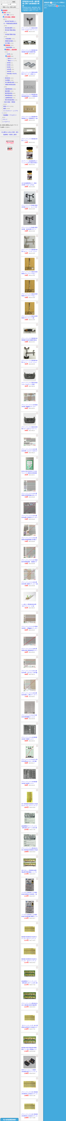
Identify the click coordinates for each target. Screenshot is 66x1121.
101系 (8, 54)
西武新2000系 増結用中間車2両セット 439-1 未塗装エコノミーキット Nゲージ (29, 1049)
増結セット (11, 60)
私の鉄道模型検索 (9, 1120)
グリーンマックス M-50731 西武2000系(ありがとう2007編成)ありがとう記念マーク (29, 761)
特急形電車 (9, 47)
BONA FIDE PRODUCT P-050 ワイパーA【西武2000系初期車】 (29, 473)
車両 (4, 12)
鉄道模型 (5, 10)
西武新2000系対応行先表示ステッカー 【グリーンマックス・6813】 (29, 960)
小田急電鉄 (8, 38)
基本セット (11, 58)
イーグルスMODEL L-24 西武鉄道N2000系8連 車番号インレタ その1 (29, 916)
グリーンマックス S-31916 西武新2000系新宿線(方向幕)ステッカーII (29, 539)
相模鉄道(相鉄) (9, 41)
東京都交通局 (8, 28)
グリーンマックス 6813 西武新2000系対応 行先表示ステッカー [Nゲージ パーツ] (29, 1116)
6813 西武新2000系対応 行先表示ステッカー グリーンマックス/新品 (29, 805)
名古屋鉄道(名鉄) (9, 82)
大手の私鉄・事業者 (9, 17)
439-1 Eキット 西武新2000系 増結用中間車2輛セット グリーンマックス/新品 (29, 872)
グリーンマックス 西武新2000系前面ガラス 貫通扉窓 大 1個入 (29, 118)
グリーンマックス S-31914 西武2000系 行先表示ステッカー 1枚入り (29, 517)
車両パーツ (6, 106)
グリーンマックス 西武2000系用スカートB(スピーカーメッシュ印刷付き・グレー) (29, 428)
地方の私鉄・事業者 (9, 102)
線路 (4, 108)
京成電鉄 (7, 80)
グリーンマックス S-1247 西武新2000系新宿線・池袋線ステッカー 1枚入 (29, 561)
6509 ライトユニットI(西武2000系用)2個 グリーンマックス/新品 (29, 1071)
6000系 (8, 65)
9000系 (8, 67)
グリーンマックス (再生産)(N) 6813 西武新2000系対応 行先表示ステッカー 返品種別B (29, 850)
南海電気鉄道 (8, 95)
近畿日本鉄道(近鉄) (10, 84)
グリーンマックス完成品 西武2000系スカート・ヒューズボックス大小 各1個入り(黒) (29, 207)
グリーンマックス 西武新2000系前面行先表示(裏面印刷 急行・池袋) (29, 340)
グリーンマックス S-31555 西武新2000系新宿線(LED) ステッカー (29, 495)
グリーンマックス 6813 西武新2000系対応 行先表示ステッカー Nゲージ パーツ (29, 1093)
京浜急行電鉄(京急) (10, 34)
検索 (14, 2)
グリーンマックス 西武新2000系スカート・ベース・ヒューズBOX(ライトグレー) (29, 251)
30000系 (9, 71)
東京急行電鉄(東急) (10, 30)
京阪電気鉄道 (8, 89)
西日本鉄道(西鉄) (9, 100)
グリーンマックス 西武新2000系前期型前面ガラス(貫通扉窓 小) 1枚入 (29, 96)
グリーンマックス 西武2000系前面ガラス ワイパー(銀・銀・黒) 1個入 (29, 318)
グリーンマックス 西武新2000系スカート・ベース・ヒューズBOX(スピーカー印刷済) (29, 362)
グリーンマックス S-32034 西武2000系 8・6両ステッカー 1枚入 (29, 694)
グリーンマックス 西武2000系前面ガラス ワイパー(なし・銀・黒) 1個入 (29, 273)
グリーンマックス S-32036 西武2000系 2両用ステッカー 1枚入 (29, 584)
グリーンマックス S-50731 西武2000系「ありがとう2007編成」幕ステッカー (29, 672)
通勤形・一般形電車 (11, 49)
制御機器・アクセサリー (10, 115)
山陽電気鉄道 (8, 97)
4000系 (8, 62)
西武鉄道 (7, 45)
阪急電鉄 (7, 91)
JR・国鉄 (6, 14)
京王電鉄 (7, 43)
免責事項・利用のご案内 (9, 134)
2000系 (8, 56)
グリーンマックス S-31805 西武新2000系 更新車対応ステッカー (29, 650)
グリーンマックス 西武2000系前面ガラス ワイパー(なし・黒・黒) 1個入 (29, 295)
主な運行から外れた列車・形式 (9, 132)
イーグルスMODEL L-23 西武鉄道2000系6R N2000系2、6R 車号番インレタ (29, 894)
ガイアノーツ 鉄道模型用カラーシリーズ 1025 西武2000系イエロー (29, 162)
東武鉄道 (7, 78)
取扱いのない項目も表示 (8, 7)
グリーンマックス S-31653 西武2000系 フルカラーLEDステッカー (29, 451)
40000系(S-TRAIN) (12, 73)
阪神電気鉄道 (8, 93)
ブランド (5, 119)
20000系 (9, 69)
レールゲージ (6, 121)
